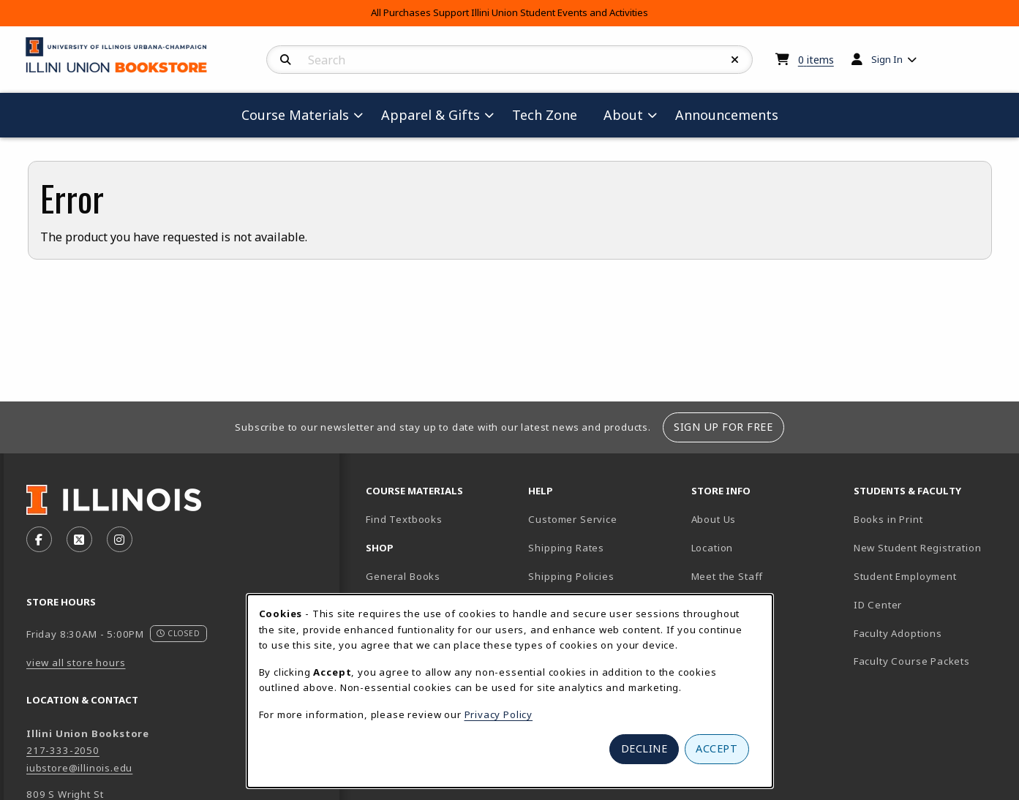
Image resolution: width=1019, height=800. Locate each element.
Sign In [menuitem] (887, 59)
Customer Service (572, 519)
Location (712, 547)
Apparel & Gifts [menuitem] (430, 115)
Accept (716, 748)
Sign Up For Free (723, 427)
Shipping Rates (566, 547)
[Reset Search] (735, 60)
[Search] (285, 60)
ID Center (929, 604)
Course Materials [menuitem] (295, 115)
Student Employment (929, 576)
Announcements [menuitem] (726, 115)
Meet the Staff (727, 576)
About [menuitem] (623, 115)
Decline (644, 748)
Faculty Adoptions (898, 633)
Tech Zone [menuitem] (550, 114)
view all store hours (76, 662)
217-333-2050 (62, 750)
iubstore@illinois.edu (79, 767)
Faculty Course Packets (912, 661)
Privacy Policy (499, 714)
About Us (714, 519)
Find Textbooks (404, 519)
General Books (403, 576)
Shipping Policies (571, 576)
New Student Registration (918, 547)
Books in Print (929, 519)
